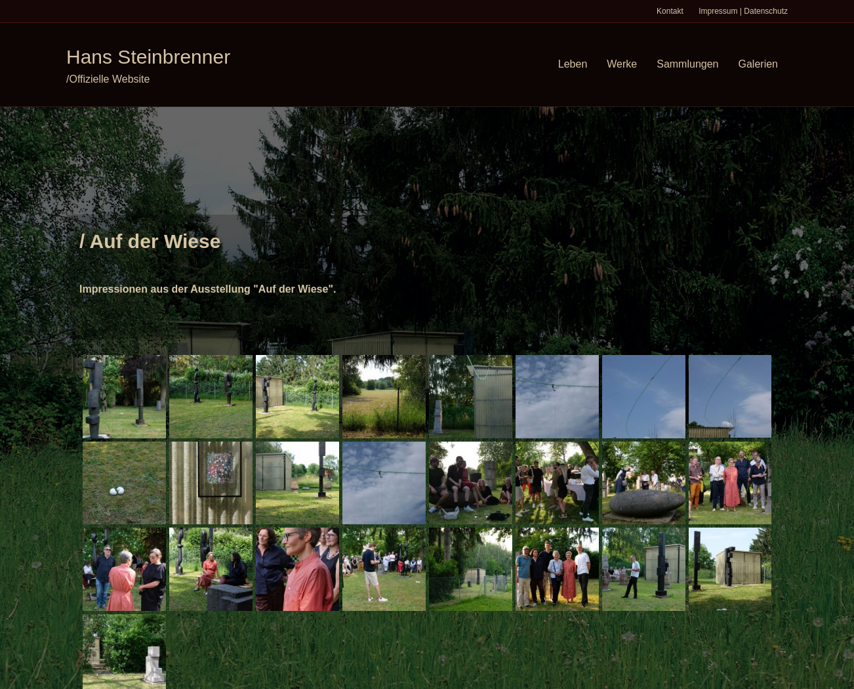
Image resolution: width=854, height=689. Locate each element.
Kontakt (670, 11)
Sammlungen (687, 64)
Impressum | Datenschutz (743, 11)
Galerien (758, 64)
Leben (573, 64)
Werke (622, 64)
